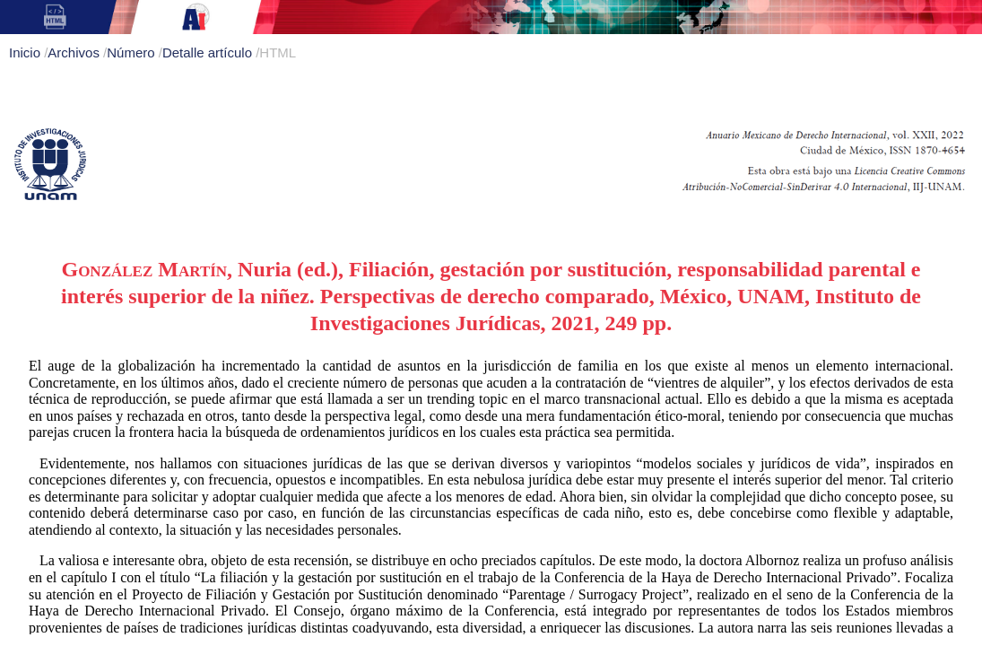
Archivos (75, 52)
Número (133, 52)
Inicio (26, 52)
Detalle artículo (209, 52)
